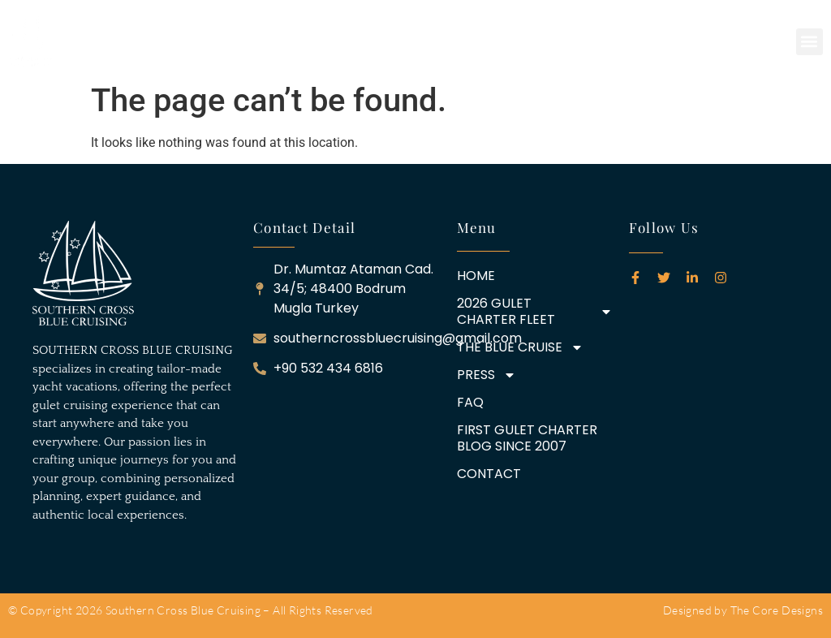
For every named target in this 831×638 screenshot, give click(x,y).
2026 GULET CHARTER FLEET (535, 311)
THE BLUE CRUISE (520, 347)
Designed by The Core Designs (743, 610)
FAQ (470, 402)
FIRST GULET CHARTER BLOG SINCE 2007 (527, 438)
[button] (809, 41)
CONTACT (489, 474)
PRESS (486, 375)
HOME (476, 276)
